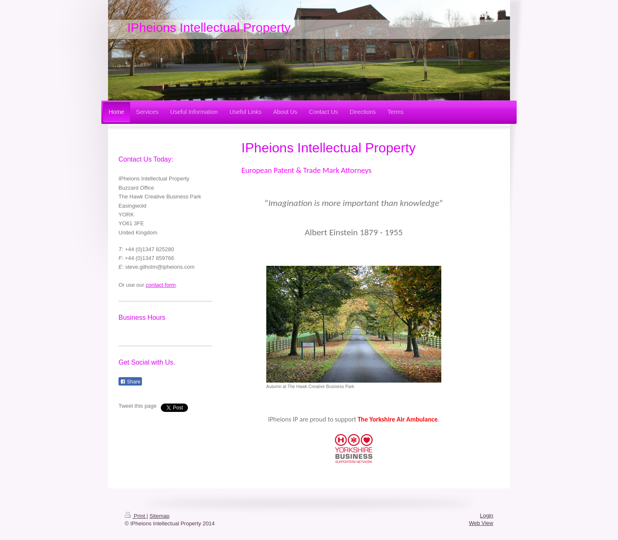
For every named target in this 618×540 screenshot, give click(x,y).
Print (136, 516)
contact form (161, 285)
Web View (481, 523)
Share (130, 382)
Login (486, 515)
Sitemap (159, 516)
